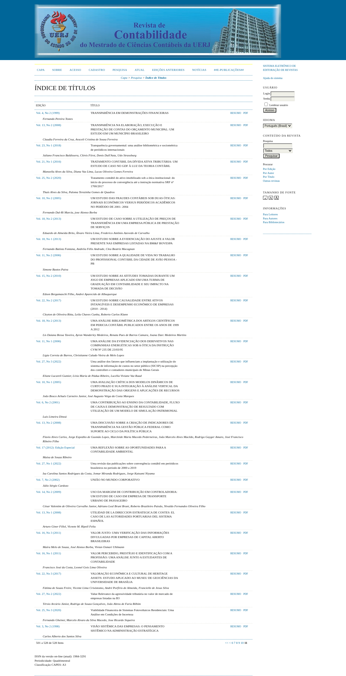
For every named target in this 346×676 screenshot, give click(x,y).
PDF (245, 113)
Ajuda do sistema (272, 78)
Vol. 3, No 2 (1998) (48, 626)
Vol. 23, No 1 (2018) (48, 145)
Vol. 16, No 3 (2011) (48, 532)
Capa (41, 69)
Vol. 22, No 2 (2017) (48, 300)
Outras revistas (271, 180)
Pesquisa (119, 69)
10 (242, 642)
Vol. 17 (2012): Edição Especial (55, 447)
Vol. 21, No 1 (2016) (48, 161)
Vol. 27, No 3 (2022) (48, 361)
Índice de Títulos (156, 77)
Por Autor (268, 173)
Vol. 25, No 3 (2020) (48, 610)
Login (266, 93)
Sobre (57, 69)
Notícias (199, 69)
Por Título (268, 176)
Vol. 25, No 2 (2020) (48, 177)
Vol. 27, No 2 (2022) (48, 593)
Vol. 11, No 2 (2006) (48, 255)
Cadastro (97, 69)
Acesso (75, 69)
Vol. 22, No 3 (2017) (48, 573)
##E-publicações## (229, 69)
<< (226, 642)
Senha (266, 98)
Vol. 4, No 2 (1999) (48, 112)
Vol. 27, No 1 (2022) (48, 463)
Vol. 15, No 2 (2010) (48, 275)
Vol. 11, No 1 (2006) (48, 341)
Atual (140, 69)
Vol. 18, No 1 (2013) (48, 238)
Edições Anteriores (168, 69)
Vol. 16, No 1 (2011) (48, 553)
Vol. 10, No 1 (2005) (48, 382)
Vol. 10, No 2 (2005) (48, 198)
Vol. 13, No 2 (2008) (48, 125)
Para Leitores (270, 214)
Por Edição (269, 168)
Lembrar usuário (278, 105)
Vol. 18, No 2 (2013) (48, 218)
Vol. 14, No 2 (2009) (48, 491)
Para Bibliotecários (273, 222)
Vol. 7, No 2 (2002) (48, 479)
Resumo (235, 113)
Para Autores (270, 218)
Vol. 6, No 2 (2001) (48, 402)
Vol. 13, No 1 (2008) (48, 512)
